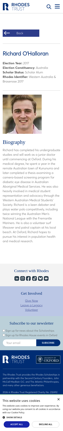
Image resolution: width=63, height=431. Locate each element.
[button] (31, 417)
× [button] (58, 399)
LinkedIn (16, 278)
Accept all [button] (16, 424)
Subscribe (48, 342)
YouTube (46, 278)
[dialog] (31, 412)
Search (49, 7)
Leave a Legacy (31, 305)
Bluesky (40, 278)
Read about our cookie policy (40, 412)
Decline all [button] (45, 424)
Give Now (31, 301)
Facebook (28, 278)
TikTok (34, 278)
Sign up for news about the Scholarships (28, 330)
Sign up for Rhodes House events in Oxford (30, 335)
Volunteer (31, 310)
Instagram (22, 278)
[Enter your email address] (19, 342)
